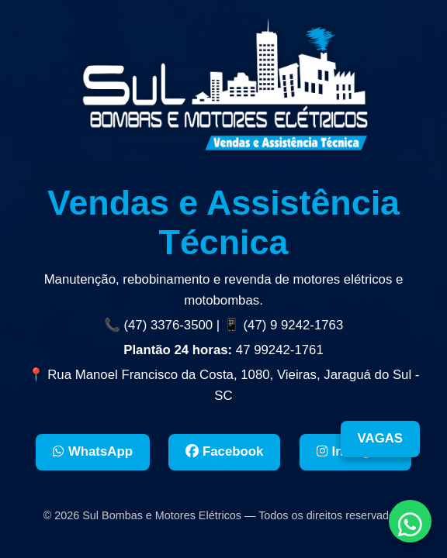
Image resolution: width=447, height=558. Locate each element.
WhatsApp (93, 451)
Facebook (224, 451)
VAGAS (380, 438)
